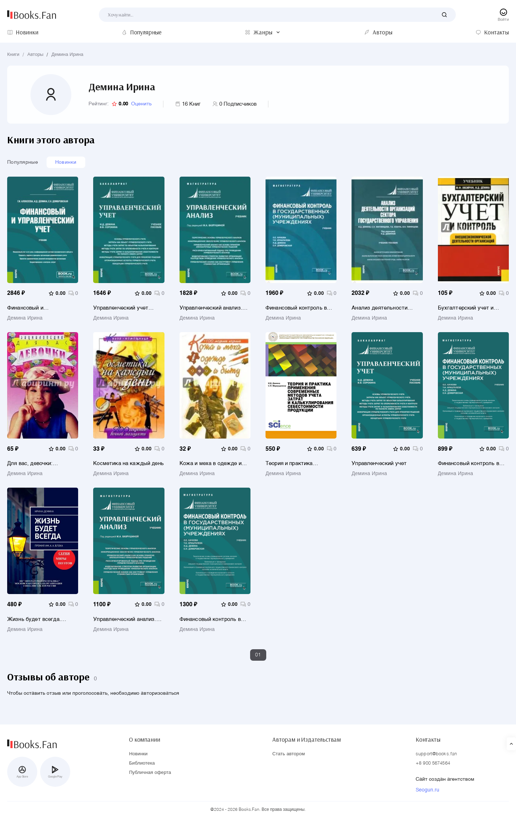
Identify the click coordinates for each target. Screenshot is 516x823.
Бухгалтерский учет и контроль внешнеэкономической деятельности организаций (472, 308)
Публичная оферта (150, 773)
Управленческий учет (379, 463)
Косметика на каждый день (128, 463)
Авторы (35, 54)
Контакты (428, 739)
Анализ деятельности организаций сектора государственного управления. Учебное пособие (379, 308)
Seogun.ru (427, 790)
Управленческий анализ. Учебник (211, 308)
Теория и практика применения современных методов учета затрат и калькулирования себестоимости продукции (299, 463)
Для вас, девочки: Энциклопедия (30, 463)
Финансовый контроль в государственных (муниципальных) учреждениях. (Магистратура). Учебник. (212, 619)
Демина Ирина (67, 54)
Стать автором (288, 754)
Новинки (66, 162)
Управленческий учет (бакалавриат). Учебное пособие (123, 308)
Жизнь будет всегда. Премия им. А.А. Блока (36, 619)
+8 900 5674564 (433, 763)
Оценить (141, 103)
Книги (13, 54)
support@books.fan (436, 754)
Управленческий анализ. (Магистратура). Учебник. (126, 619)
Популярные (22, 162)
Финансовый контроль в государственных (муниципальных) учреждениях (468, 463)
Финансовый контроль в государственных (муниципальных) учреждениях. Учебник (296, 308)
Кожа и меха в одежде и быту (211, 463)
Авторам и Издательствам (306, 739)
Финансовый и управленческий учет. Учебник (35, 308)
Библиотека (142, 763)
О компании (144, 739)
